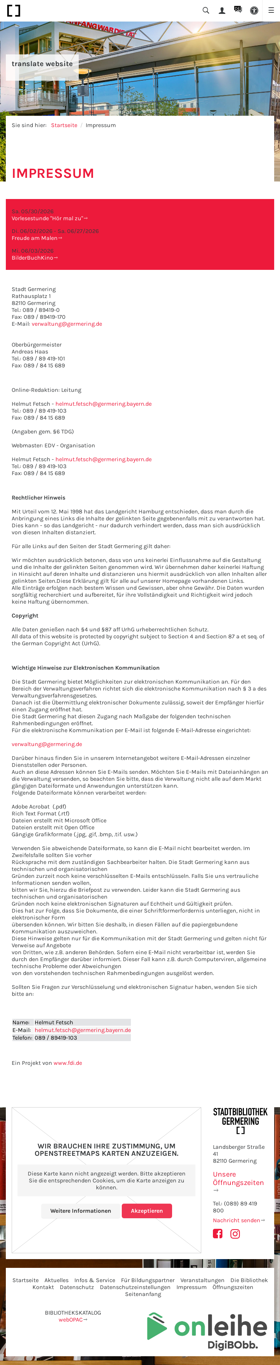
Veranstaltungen (202, 1280)
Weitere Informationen (80, 1210)
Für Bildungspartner (148, 1280)
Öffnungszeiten (233, 1287)
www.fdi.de (68, 1062)
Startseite (64, 125)
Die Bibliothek (249, 1280)
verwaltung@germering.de (67, 323)
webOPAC (71, 1319)
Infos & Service (94, 1280)
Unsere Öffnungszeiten (238, 1178)
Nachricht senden (236, 1220)
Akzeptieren (147, 1210)
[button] (254, 11)
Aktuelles (56, 1280)
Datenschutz (77, 1287)
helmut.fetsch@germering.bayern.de (103, 403)
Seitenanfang (143, 1294)
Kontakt (43, 1287)
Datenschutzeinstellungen (135, 1287)
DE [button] (237, 8)
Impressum (191, 1287)
